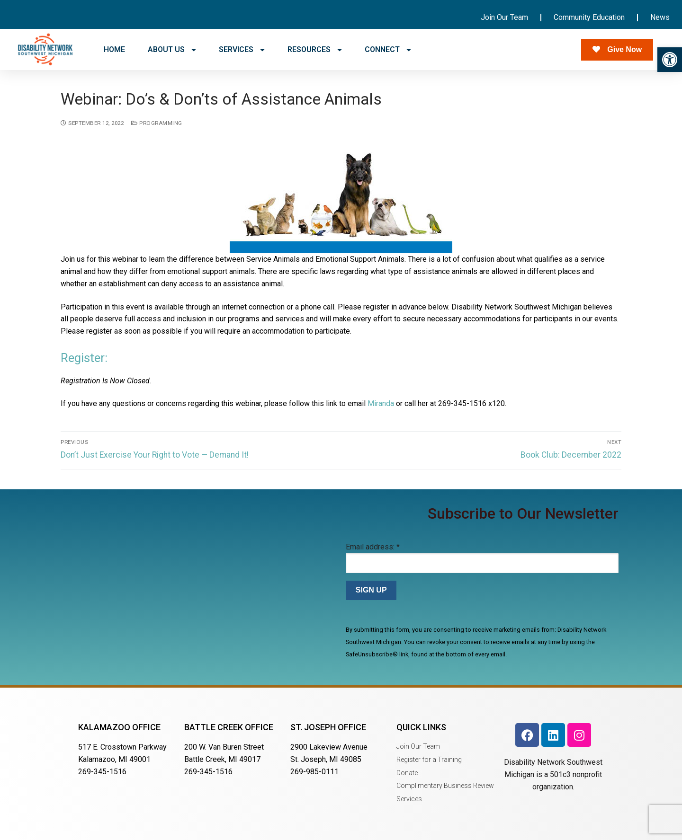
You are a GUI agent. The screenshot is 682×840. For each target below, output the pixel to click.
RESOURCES (314, 49)
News (660, 17)
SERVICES (242, 49)
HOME (114, 49)
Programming (156, 123)
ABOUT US (172, 49)
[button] (669, 59)
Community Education (589, 17)
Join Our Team (504, 17)
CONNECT (388, 49)
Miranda (381, 403)
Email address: (373, 546)
